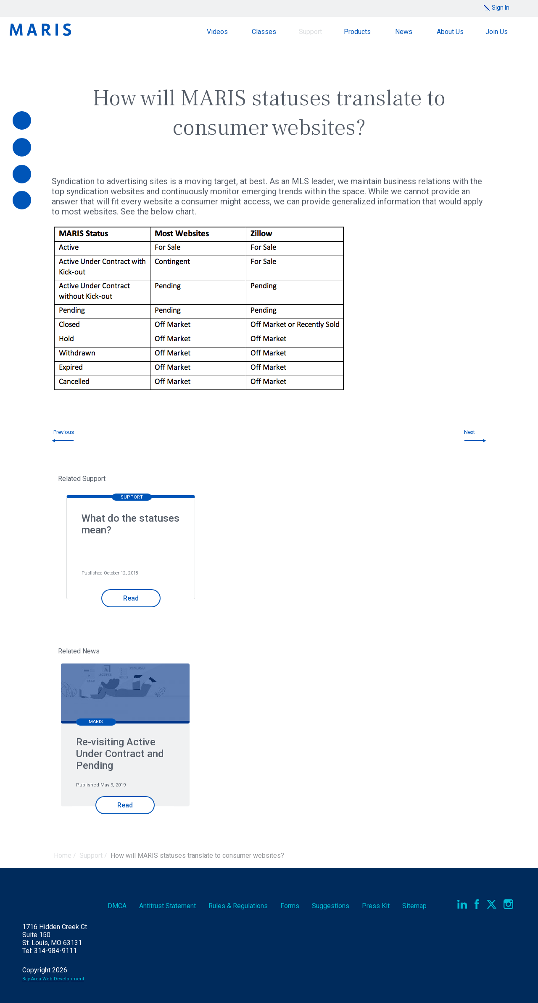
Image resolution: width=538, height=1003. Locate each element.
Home (62, 855)
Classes (264, 32)
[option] (128, 554)
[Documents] (22, 174)
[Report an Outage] (22, 200)
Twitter (491, 904)
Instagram (508, 904)
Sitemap (414, 906)
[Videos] (22, 147)
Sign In (500, 7)
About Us (450, 32)
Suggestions (330, 906)
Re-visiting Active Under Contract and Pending (120, 753)
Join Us (496, 32)
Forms (289, 906)
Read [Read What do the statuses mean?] (131, 598)
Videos (217, 32)
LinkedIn (462, 904)
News (403, 32)
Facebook (476, 904)
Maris (40, 30)
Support (310, 32)
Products (357, 32)
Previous (63, 432)
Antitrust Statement (167, 906)
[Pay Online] (22, 120)
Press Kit (376, 906)
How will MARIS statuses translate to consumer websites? (197, 855)
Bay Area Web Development (53, 979)
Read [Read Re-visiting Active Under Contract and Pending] (125, 805)
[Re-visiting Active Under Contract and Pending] (125, 694)
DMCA (117, 906)
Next (469, 432)
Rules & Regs (238, 906)
